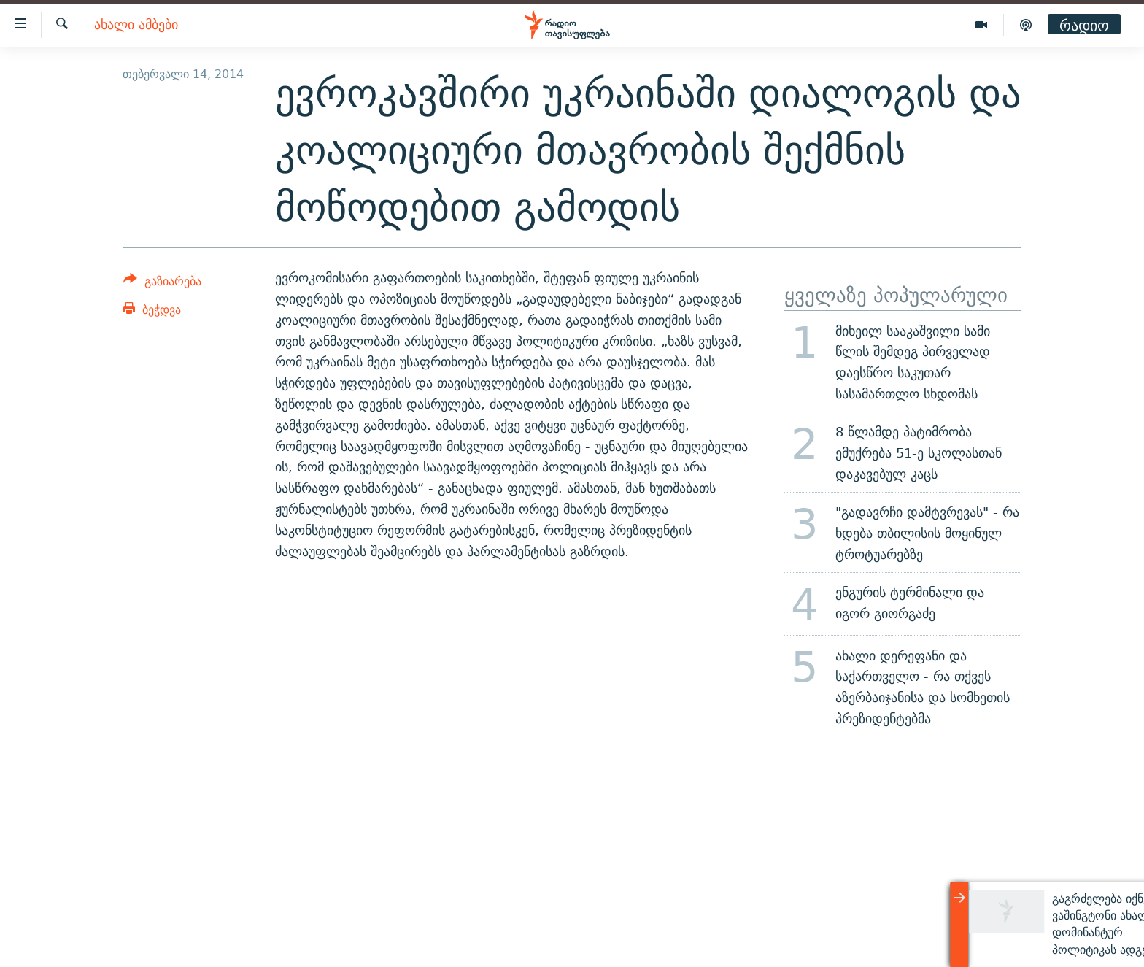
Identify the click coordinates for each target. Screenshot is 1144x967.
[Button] (162, 283)
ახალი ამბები (136, 25)
